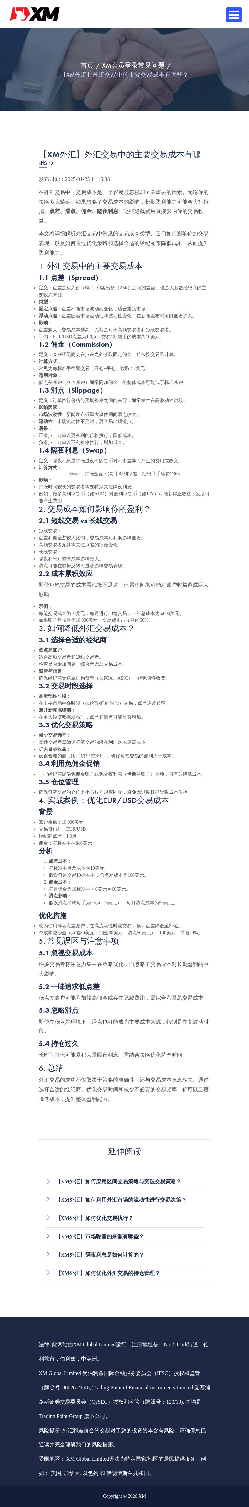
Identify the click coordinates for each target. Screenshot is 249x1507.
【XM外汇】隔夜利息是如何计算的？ (100, 1255)
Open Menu (234, 14)
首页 (87, 65)
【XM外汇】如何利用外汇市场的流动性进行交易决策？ (121, 1200)
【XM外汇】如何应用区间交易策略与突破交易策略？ (119, 1181)
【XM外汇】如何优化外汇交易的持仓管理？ (108, 1273)
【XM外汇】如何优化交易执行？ (95, 1218)
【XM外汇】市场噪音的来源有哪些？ (100, 1236)
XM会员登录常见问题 (133, 65)
